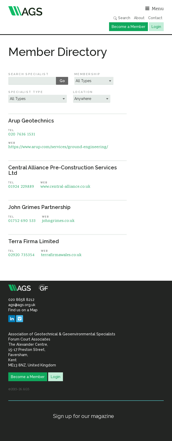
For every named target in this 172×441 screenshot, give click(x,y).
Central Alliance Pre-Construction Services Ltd (62, 170)
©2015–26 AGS (18, 389)
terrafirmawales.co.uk (61, 255)
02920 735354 (21, 255)
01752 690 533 (22, 221)
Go (62, 81)
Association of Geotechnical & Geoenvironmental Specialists (45, 11)
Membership (87, 74)
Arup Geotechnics (31, 121)
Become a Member (128, 27)
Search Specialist (28, 74)
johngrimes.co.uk (58, 221)
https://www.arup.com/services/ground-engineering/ (58, 147)
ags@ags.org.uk (21, 305)
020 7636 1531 (21, 135)
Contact (155, 18)
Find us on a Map (23, 310)
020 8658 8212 (21, 300)
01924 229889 (21, 187)
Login (156, 27)
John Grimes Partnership (39, 207)
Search (121, 18)
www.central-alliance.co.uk (65, 187)
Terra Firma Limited (33, 241)
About (139, 18)
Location (83, 92)
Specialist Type (25, 92)
